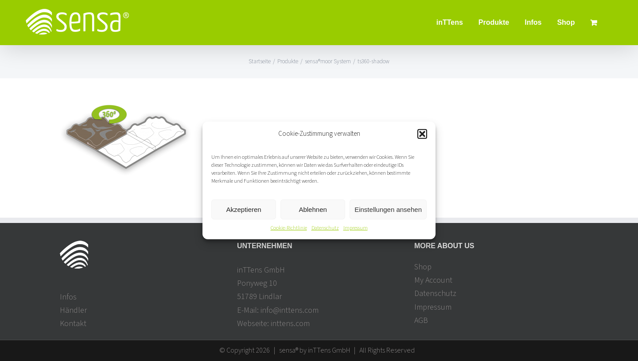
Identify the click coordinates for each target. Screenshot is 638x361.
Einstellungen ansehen (388, 209)
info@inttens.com (290, 310)
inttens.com (290, 323)
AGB (421, 320)
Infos (68, 297)
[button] (422, 133)
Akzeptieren (243, 209)
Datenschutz (325, 228)
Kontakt (73, 323)
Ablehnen (313, 209)
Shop (423, 267)
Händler (73, 310)
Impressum (355, 228)
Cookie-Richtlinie (289, 228)
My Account (433, 280)
